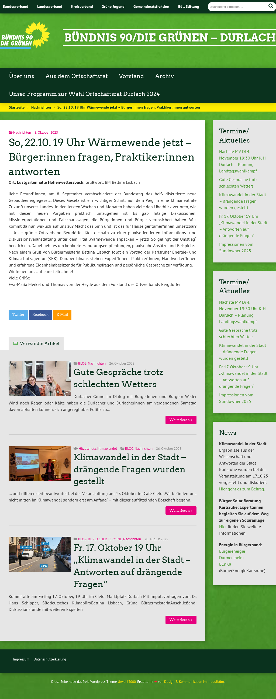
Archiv (164, 76)
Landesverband (49, 6)
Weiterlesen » (181, 420)
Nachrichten (41, 107)
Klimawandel (107, 448)
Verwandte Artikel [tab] (39, 343)
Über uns (21, 76)
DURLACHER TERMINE (105, 539)
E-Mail (62, 315)
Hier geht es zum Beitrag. (242, 489)
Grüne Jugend (113, 6)
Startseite (17, 107)
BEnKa (225, 564)
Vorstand (131, 76)
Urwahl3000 (127, 681)
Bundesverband (15, 6)
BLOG (82, 363)
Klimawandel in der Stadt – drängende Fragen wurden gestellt (130, 469)
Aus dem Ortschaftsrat (77, 76)
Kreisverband (82, 6)
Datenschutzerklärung (50, 659)
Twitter (18, 315)
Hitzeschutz (87, 448)
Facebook (40, 315)
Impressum (21, 659)
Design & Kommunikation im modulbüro (194, 681)
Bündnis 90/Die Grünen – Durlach (170, 37)
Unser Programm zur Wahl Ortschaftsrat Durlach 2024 (84, 94)
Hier (223, 526)
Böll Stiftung (188, 6)
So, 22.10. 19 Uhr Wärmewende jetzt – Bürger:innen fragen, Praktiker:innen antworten (102, 157)
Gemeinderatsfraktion (151, 6)
